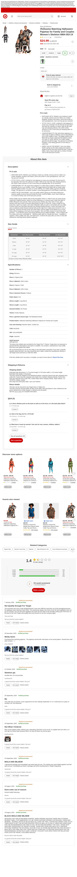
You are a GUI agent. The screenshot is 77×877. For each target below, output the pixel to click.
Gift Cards (23, 4)
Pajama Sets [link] (7, 549)
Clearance (62, 4)
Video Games (66, 3)
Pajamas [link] (31, 549)
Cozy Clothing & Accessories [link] (59, 549)
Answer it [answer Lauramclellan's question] (14, 430)
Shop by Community (44, 4)
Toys (56, 3)
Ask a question (16, 440)
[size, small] (43, 53)
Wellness (35, 3)
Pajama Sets (54, 23)
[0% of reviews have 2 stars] (38, 574)
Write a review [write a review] (38, 590)
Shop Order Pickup (45, 5)
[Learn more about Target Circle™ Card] (57, 101)
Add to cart (44, 71)
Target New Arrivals (6, 1)
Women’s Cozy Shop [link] (19, 549)
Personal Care (16, 3)
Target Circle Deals (29, 5)
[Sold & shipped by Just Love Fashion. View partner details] (57, 86)
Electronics (60, 3)
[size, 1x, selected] (65, 53)
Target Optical (53, 4)
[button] (28, 521)
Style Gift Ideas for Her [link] (43, 549)
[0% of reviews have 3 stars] (38, 573)
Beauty (10, 3)
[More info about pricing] (72, 42)
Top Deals (22, 5)
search (52, 16)
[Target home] (5, 16)
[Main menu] (12, 16)
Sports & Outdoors (24, 3)
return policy (18, 391)
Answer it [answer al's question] (14, 409)
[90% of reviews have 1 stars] (38, 576)
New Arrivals (68, 4)
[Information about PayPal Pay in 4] (57, 107)
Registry (65, 5)
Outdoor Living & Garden (58, 1)
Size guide (51, 49)
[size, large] (59, 53)
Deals (58, 4)
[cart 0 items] (72, 16)
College (18, 5)
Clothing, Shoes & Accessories (28, 1)
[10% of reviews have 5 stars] (38, 570)
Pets (27, 4)
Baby (7, 3)
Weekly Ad (37, 5)
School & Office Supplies (48, 3)
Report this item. (58, 357)
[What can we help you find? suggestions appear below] (35, 16)
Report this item (45, 91)
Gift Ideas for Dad (15, 1)
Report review (24, 622)
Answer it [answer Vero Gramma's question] (14, 419)
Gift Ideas (18, 4)
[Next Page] (72, 53)
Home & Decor (39, 1)
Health (31, 3)
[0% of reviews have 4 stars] (38, 571)
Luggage (39, 3)
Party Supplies (12, 4)
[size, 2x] (70, 53)
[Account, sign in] (62, 16)
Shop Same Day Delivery (56, 5)
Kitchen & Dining (47, 1)
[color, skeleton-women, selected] (42, 61)
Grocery (67, 1)
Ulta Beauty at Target (34, 4)
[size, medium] (51, 53)
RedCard (69, 5)
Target (4, 23)
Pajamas (45, 23)
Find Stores (7, 7)
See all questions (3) (18, 436)
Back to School (12, 5)
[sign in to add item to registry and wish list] (71, 95)
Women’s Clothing (34, 23)
